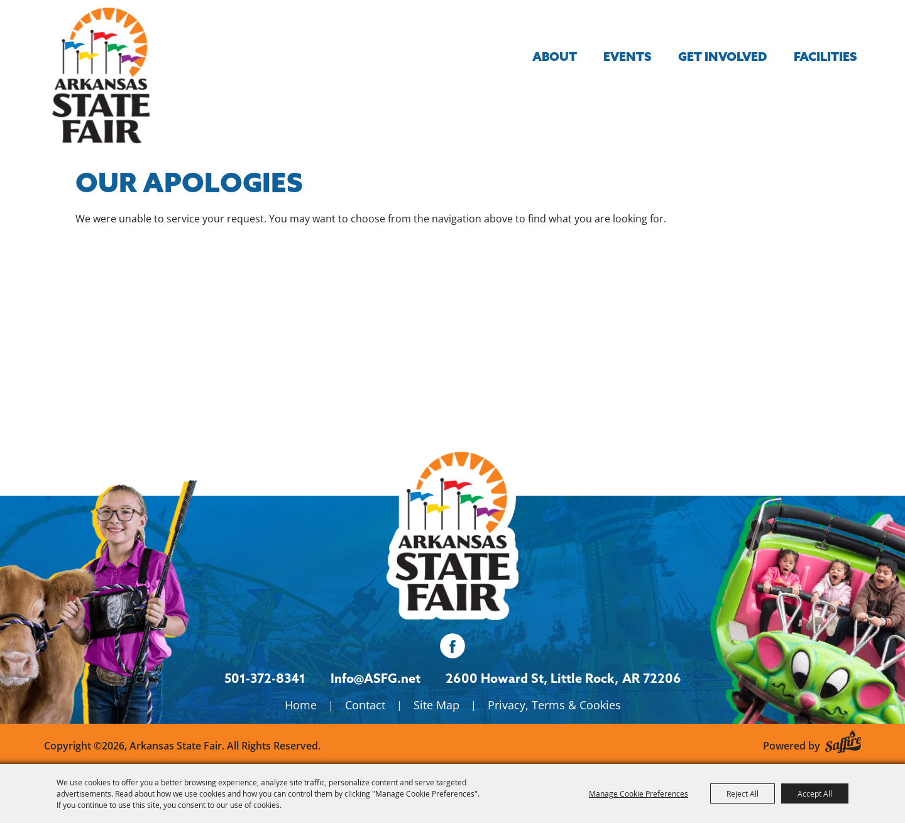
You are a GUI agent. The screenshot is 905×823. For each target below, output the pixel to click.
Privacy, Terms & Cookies (554, 705)
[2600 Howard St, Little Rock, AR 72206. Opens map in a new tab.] (532, 678)
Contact (365, 705)
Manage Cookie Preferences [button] (638, 793)
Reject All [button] (743, 793)
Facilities (825, 56)
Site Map (436, 705)
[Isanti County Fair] (452, 531)
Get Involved (722, 56)
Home (301, 705)
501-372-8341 (264, 678)
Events (627, 56)
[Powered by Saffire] (843, 739)
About (554, 56)
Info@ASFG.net (375, 678)
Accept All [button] (815, 793)
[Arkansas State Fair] (100, 75)
